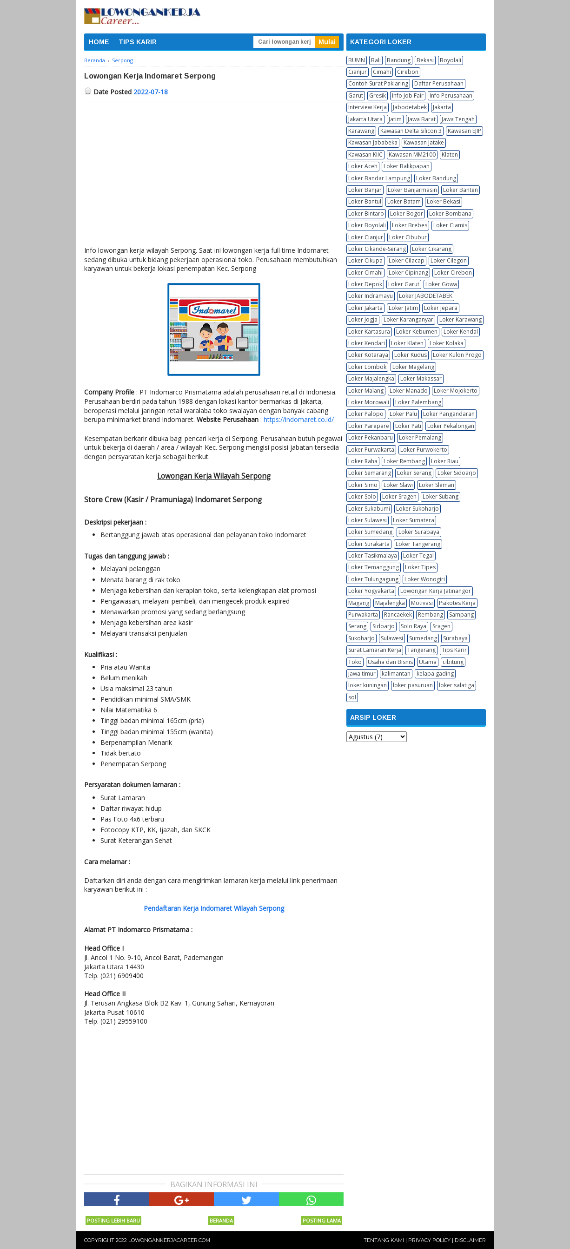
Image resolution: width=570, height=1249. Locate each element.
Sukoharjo (361, 638)
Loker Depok (365, 284)
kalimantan (396, 673)
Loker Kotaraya (368, 355)
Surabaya (455, 638)
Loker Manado (409, 390)
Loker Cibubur (408, 237)
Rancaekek (398, 614)
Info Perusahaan (451, 95)
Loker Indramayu (370, 296)
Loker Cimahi (365, 272)
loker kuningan (367, 685)
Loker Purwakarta (371, 450)
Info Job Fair (408, 95)
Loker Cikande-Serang (377, 249)
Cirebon (407, 72)
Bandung (399, 60)
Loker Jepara (440, 308)
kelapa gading (435, 673)
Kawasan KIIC (365, 154)
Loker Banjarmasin (412, 190)
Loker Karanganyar (408, 319)
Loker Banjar (365, 190)
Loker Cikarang (431, 249)
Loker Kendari (366, 343)
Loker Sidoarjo (456, 473)
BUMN (356, 60)
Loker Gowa (441, 284)
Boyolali (450, 60)
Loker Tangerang (418, 544)
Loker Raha (363, 461)
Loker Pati (408, 426)
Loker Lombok (367, 367)
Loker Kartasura (369, 331)
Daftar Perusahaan (439, 83)
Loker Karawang (460, 319)
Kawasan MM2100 (412, 154)
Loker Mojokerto (455, 390)
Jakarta (442, 107)
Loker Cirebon (453, 272)
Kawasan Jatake (424, 142)
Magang (358, 603)
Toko (355, 662)
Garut (355, 95)
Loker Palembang (418, 402)
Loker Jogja (363, 319)
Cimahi (382, 72)
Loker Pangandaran (449, 414)
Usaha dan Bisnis (390, 662)
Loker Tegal (418, 555)
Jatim (395, 119)
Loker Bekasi (443, 201)
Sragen (441, 626)
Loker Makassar (421, 378)
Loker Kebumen (416, 331)
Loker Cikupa (365, 260)
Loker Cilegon (449, 260)
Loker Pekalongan (450, 426)
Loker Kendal (461, 331)
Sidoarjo (383, 626)
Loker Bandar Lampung (379, 178)
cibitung (453, 662)
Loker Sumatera (413, 520)
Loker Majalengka (371, 378)
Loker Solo (362, 496)
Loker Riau (444, 461)
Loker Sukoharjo (417, 509)
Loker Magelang (413, 367)
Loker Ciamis (450, 225)
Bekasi (425, 60)
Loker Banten (460, 190)
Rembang (430, 614)
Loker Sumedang (370, 532)
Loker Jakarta (365, 308)
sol (352, 697)
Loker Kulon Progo (457, 355)
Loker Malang (366, 390)
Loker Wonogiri (424, 579)
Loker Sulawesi (367, 520)
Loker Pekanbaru (370, 437)
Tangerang (421, 650)
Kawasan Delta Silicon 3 (411, 131)
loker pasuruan (413, 685)
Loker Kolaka (447, 343)
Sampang (461, 614)
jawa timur (362, 673)
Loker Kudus (410, 355)
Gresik (377, 95)
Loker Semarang (369, 473)
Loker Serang (414, 473)
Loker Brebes (409, 225)
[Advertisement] (214, 171)
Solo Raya (413, 626)
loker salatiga (456, 685)
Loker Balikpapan (407, 166)
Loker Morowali (368, 402)
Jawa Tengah (458, 119)
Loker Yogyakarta (371, 591)
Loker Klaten (407, 343)
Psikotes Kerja (457, 603)
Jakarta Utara (365, 119)
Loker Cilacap (406, 260)
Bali (376, 60)
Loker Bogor (406, 213)
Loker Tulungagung (373, 579)
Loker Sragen (399, 496)
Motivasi (422, 603)
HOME (99, 42)
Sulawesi (392, 638)
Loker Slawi (398, 485)
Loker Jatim (403, 308)
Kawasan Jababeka (373, 142)
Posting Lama (322, 1220)
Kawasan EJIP (464, 131)
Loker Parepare (368, 426)
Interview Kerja (367, 107)
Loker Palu (403, 414)
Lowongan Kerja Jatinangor (435, 591)
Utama (428, 662)
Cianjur (357, 72)
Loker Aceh (363, 166)
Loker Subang (440, 496)
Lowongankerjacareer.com (169, 1240)
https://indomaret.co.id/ (299, 419)
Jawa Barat (422, 119)
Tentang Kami (384, 1240)
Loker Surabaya (418, 532)
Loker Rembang (404, 461)
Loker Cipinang (408, 272)
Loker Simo (363, 485)
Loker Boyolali (367, 225)
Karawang (361, 131)
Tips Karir (454, 650)
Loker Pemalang (420, 437)
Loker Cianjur (365, 237)
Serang (357, 626)
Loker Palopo (366, 414)
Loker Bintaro (366, 213)
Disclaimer (470, 1240)
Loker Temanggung (373, 567)
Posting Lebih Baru (113, 1220)
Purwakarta (363, 614)
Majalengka (390, 603)
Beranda (221, 1220)
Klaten (450, 154)
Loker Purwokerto (423, 450)
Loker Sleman (436, 485)
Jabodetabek (410, 107)
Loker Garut (403, 284)
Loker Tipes (420, 567)
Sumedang (423, 638)
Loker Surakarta (369, 544)
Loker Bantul (364, 201)
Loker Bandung (436, 178)
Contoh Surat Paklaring (378, 83)
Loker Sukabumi (369, 509)
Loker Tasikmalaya (372, 555)
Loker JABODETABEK (425, 296)
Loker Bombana (450, 213)
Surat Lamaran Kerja (374, 650)
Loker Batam (404, 201)
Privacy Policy (429, 1240)
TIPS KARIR (138, 42)
